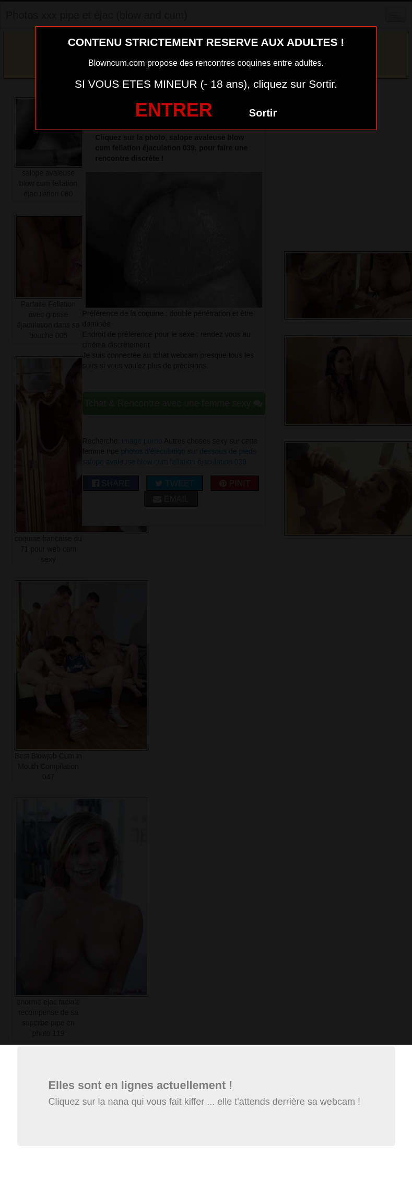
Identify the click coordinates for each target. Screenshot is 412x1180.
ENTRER (174, 110)
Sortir (263, 113)
